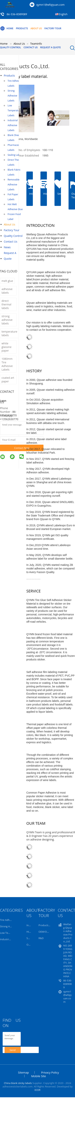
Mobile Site (38, 1076)
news (7, 247)
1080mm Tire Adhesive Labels (7, 364)
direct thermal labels (6, 304)
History (30, 931)
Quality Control (10, 47)
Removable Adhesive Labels (13, 184)
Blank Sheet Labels (14, 138)
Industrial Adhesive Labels (13, 125)
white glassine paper (6, 347)
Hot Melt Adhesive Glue (15, 207)
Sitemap (23, 1072)
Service (30, 938)
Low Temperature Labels (14, 110)
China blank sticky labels (18, 1083)
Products (22, 28)
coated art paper (8, 379)
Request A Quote (50, 47)
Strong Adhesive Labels (12, 95)
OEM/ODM (45, 931)
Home (6, 28)
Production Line (48, 925)
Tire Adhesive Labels (15, 83)
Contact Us (31, 47)
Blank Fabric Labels (14, 172)
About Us (36, 28)
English (63, 14)
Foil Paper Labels (13, 197)
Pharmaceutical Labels (16, 147)
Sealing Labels (15, 155)
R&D (41, 938)
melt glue (7, 281)
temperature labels (9, 333)
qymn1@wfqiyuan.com (50, 4)
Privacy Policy (50, 1072)
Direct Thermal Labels (15, 162)
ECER (37, 1090)
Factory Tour (52, 28)
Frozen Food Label (14, 217)
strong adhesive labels (7, 319)
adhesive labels (7, 290)
